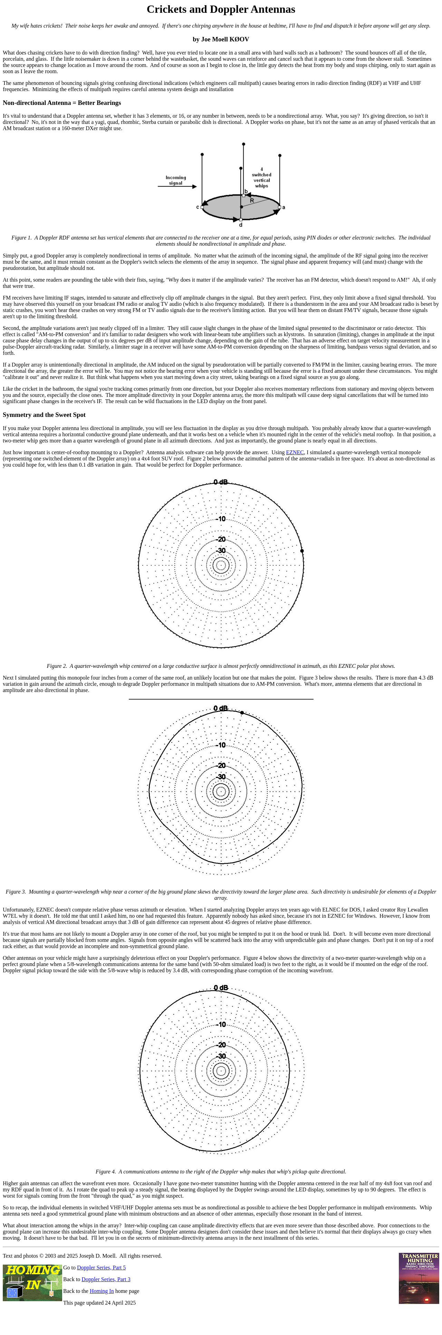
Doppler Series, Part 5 (101, 1267)
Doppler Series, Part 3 (105, 1279)
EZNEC (295, 452)
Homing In (102, 1291)
